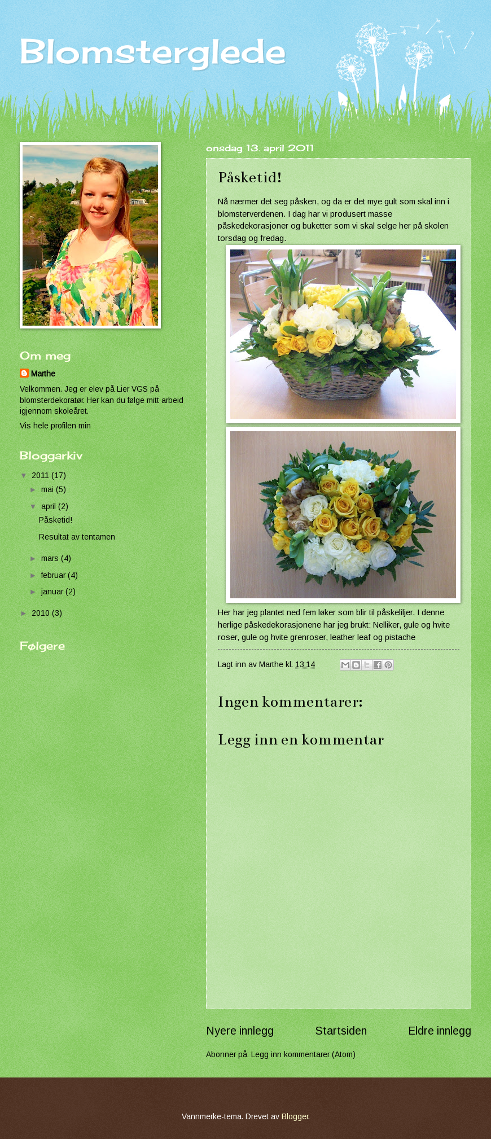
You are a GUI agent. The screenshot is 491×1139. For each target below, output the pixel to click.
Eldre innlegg (439, 1031)
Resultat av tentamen (77, 537)
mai (48, 489)
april (49, 506)
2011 (41, 475)
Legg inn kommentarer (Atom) (303, 1054)
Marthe (43, 374)
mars (51, 558)
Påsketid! (55, 520)
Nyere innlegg (240, 1031)
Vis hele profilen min (55, 426)
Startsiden (341, 1031)
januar (53, 592)
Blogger (295, 1116)
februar (54, 575)
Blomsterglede (153, 50)
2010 (42, 613)
